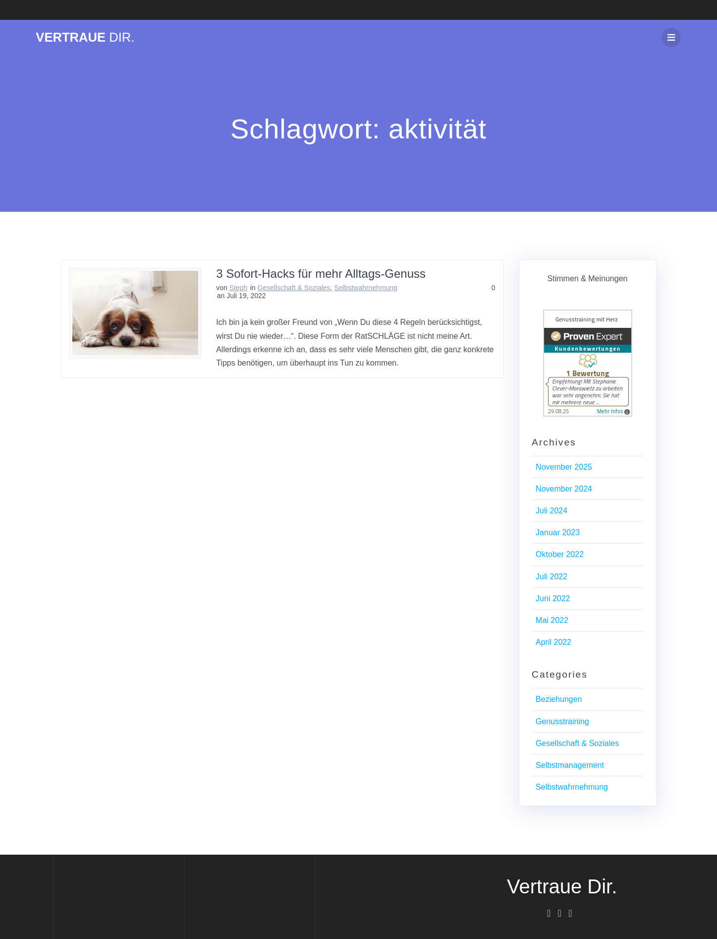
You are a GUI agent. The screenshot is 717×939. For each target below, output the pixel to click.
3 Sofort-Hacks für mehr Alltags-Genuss (321, 273)
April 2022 (553, 642)
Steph (238, 288)
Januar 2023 (558, 532)
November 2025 (564, 467)
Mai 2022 (552, 620)
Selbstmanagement (570, 765)
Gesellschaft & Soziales (294, 288)
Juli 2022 (551, 576)
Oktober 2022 (560, 554)
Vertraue (85, 37)
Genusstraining (562, 721)
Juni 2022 (553, 598)
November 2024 (564, 489)
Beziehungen (559, 699)
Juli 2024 (551, 510)
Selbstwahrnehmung (365, 288)
